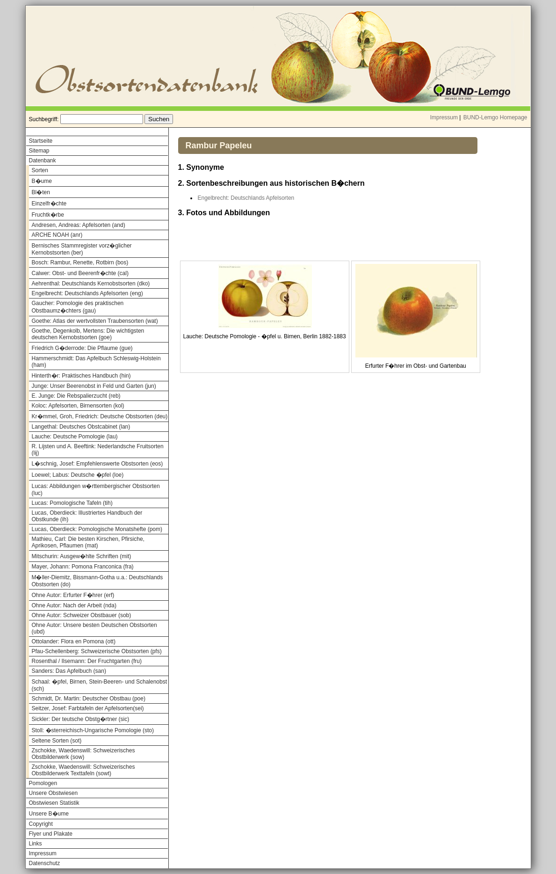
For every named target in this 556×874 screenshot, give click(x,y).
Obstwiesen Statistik (54, 803)
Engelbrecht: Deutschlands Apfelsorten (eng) (87, 293)
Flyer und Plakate (50, 833)
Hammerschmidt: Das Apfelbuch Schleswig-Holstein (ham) (96, 361)
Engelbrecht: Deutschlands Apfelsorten (246, 198)
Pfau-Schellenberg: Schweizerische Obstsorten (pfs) (97, 651)
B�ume (42, 181)
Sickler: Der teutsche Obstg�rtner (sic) (81, 719)
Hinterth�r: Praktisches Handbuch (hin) (81, 375)
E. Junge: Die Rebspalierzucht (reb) (76, 396)
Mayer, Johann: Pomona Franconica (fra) (83, 566)
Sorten (40, 170)
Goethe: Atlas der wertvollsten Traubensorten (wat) (95, 321)
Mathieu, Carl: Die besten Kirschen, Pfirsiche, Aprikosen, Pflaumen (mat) (88, 542)
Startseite (41, 141)
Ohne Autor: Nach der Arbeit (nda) (74, 605)
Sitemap (39, 150)
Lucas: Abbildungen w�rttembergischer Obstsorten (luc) (96, 489)
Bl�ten (41, 192)
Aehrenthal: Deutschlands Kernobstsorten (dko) (91, 283)
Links (35, 843)
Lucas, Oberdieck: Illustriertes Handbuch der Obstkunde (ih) (87, 516)
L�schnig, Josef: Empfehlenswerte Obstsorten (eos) (97, 463)
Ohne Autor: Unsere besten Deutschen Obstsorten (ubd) (94, 628)
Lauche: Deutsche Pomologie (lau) (75, 436)
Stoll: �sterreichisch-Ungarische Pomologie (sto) (93, 730)
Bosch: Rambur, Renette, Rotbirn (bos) (80, 262)
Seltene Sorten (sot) (57, 740)
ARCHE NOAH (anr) (57, 235)
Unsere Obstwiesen (53, 793)
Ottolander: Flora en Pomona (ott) (74, 641)
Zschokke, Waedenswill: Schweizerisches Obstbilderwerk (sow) (83, 753)
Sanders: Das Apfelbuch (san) (69, 671)
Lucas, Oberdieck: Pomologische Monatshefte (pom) (97, 529)
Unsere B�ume (49, 813)
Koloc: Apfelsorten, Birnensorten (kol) (78, 405)
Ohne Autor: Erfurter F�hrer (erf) (73, 595)
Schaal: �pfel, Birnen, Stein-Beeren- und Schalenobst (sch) (99, 685)
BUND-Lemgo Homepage (495, 117)
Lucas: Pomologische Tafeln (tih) (72, 503)
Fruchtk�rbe (48, 214)
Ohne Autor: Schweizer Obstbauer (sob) (81, 615)
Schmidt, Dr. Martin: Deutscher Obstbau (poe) (88, 698)
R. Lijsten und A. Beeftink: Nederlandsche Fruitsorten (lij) (98, 449)
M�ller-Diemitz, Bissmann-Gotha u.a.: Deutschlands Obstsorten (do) (97, 581)
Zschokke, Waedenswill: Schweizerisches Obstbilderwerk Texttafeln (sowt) (83, 770)
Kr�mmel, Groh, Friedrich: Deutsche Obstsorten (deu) (100, 416)
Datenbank (42, 160)
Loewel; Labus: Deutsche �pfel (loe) (78, 475)
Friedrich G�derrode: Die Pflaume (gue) (82, 348)
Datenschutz (44, 863)
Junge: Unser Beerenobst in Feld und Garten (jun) (94, 386)
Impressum (444, 117)
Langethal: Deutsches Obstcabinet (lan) (81, 426)
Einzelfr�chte (49, 203)
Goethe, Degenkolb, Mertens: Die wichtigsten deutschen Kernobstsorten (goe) (88, 334)
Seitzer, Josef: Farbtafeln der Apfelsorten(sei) (88, 708)
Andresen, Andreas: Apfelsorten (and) (78, 225)
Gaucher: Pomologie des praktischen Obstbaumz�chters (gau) (78, 307)
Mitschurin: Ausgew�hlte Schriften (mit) (81, 556)
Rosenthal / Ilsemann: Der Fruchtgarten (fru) (87, 661)
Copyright (41, 824)
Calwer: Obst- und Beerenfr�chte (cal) (80, 273)
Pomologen (43, 783)
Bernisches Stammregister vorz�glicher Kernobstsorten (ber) (82, 249)
